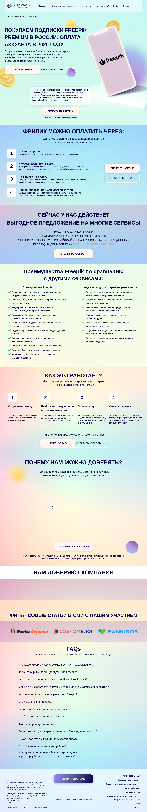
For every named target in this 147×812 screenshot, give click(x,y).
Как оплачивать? (102, 6)
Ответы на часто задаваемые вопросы (123, 796)
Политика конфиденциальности (17, 807)
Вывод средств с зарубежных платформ (123, 784)
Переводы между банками (128, 780)
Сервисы (42, 6)
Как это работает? (132, 788)
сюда (108, 654)
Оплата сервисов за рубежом (19, 17)
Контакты (136, 807)
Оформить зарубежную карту (64, 6)
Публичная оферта (41, 807)
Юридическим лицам (131, 776)
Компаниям (86, 6)
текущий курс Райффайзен (93, 244)
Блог (138, 803)
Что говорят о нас (132, 792)
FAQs (115, 6)
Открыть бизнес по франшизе (127, 800)
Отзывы (125, 6)
